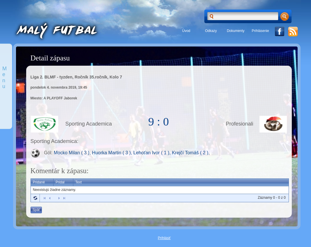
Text (78, 182)
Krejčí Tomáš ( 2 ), (191, 153)
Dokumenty (236, 31)
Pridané (39, 182)
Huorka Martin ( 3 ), (112, 153)
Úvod (186, 31)
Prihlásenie (260, 31)
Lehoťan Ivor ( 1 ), (153, 153)
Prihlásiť (164, 238)
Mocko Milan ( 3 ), (73, 153)
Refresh (35, 198)
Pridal (60, 182)
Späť (36, 210)
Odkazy (211, 31)
